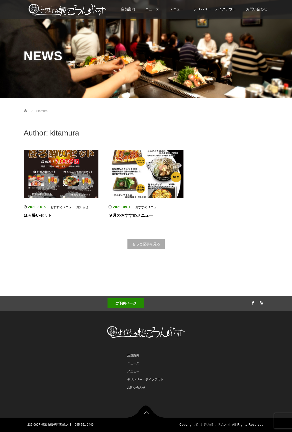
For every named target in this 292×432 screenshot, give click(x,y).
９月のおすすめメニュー (131, 215)
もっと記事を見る (146, 244)
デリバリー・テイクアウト (215, 9)
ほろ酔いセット (38, 215)
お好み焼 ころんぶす (215, 424)
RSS (260, 302)
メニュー (176, 9)
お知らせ (82, 207)
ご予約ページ (125, 303)
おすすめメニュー (62, 207)
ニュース (152, 9)
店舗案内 (128, 9)
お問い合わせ (256, 9)
